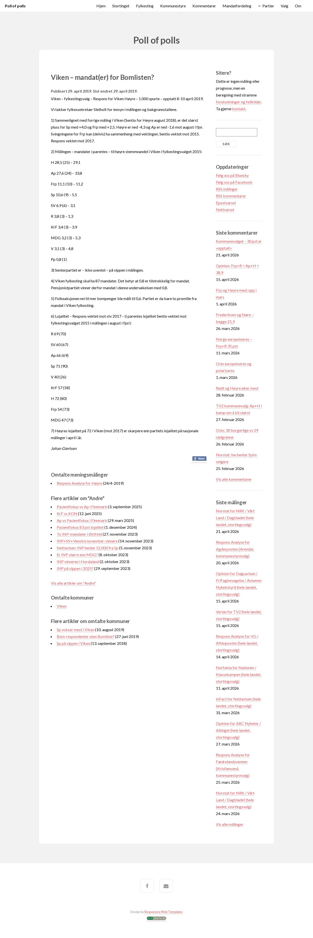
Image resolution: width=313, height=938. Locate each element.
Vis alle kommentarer (234, 479)
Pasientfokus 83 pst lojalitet (80, 527)
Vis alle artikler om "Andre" (73, 583)
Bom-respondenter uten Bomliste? (85, 636)
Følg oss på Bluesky (232, 175)
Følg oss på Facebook (234, 182)
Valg (284, 5)
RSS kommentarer (231, 195)
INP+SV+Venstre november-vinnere (87, 541)
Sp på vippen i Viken (73, 643)
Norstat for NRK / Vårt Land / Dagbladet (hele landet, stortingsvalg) (235, 517)
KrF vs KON (67, 513)
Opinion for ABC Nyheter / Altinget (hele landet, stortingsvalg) (238, 730)
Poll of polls (15, 5)
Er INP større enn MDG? (77, 554)
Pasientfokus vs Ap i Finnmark (82, 506)
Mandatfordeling (237, 5)
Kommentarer (204, 5)
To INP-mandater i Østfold (79, 534)
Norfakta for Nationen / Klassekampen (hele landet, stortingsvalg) (238, 674)
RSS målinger (227, 189)
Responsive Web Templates (164, 912)
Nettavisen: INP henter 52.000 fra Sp (87, 547)
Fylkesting (145, 5)
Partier (268, 5)
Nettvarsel (225, 209)
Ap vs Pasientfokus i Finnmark (82, 520)
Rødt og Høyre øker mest (237, 388)
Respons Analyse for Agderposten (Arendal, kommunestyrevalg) (235, 549)
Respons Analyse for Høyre (79, 483)
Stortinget (120, 5)
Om (298, 5)
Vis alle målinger (229, 824)
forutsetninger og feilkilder (238, 101)
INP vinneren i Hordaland (78, 561)
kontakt (239, 108)
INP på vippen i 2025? (75, 568)
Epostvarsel (226, 202)
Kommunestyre (173, 5)
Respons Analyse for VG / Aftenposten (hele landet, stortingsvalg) (237, 643)
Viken (62, 606)
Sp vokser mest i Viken (75, 629)
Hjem (101, 5)
